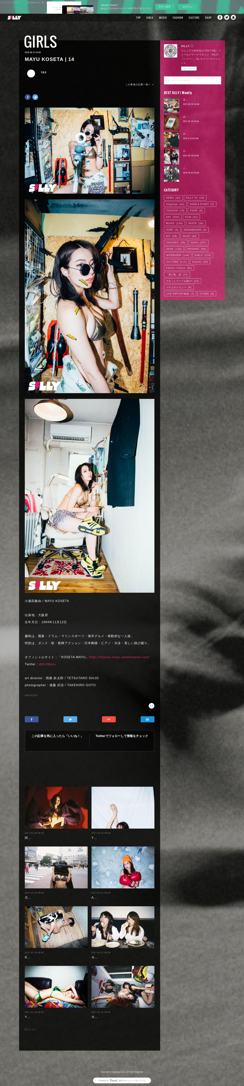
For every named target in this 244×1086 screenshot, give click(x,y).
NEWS (173, 197)
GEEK (198, 242)
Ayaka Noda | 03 (105, 894)
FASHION (173, 17)
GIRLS (145, 17)
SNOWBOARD (195, 229)
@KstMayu (47, 664)
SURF (172, 229)
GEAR (174, 249)
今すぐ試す (164, 6)
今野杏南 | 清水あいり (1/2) (112, 1014)
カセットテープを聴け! (182, 281)
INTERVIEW (177, 255)
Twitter (226, 17)
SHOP (203, 17)
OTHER (207, 293)
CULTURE (189, 17)
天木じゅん (33, 894)
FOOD (196, 210)
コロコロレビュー (179, 287)
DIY (171, 236)
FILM (191, 217)
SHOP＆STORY (202, 204)
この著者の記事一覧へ (139, 84)
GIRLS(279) (31, 695)
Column (200, 261)
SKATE (196, 223)
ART (173, 217)
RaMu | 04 (33, 954)
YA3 (44, 72)
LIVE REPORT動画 (180, 293)
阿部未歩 (31, 834)
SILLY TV (195, 197)
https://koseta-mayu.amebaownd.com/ (119, 657)
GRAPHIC (196, 249)
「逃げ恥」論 (177, 274)
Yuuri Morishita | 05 (107, 834)
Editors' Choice (179, 268)
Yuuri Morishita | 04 (40, 1014)
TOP (133, 17)
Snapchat (233, 17)
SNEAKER (175, 242)
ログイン (188, 6)
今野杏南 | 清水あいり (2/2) (112, 954)
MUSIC (158, 17)
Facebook (218, 17)
